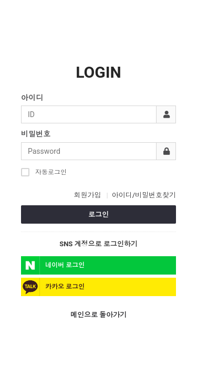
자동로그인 (44, 171)
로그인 (98, 214)
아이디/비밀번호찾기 (144, 195)
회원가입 (87, 195)
